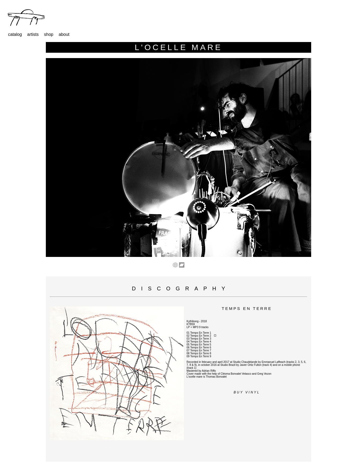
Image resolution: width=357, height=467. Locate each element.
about (64, 34)
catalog (15, 34)
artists (33, 34)
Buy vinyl (247, 392)
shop (48, 34)
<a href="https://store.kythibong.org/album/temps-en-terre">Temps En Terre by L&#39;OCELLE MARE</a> (117, 451)
